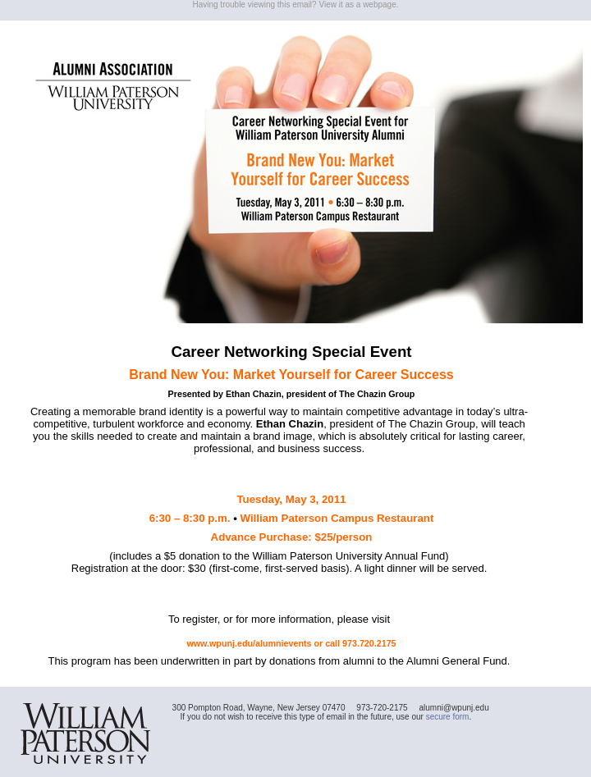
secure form (448, 716)
